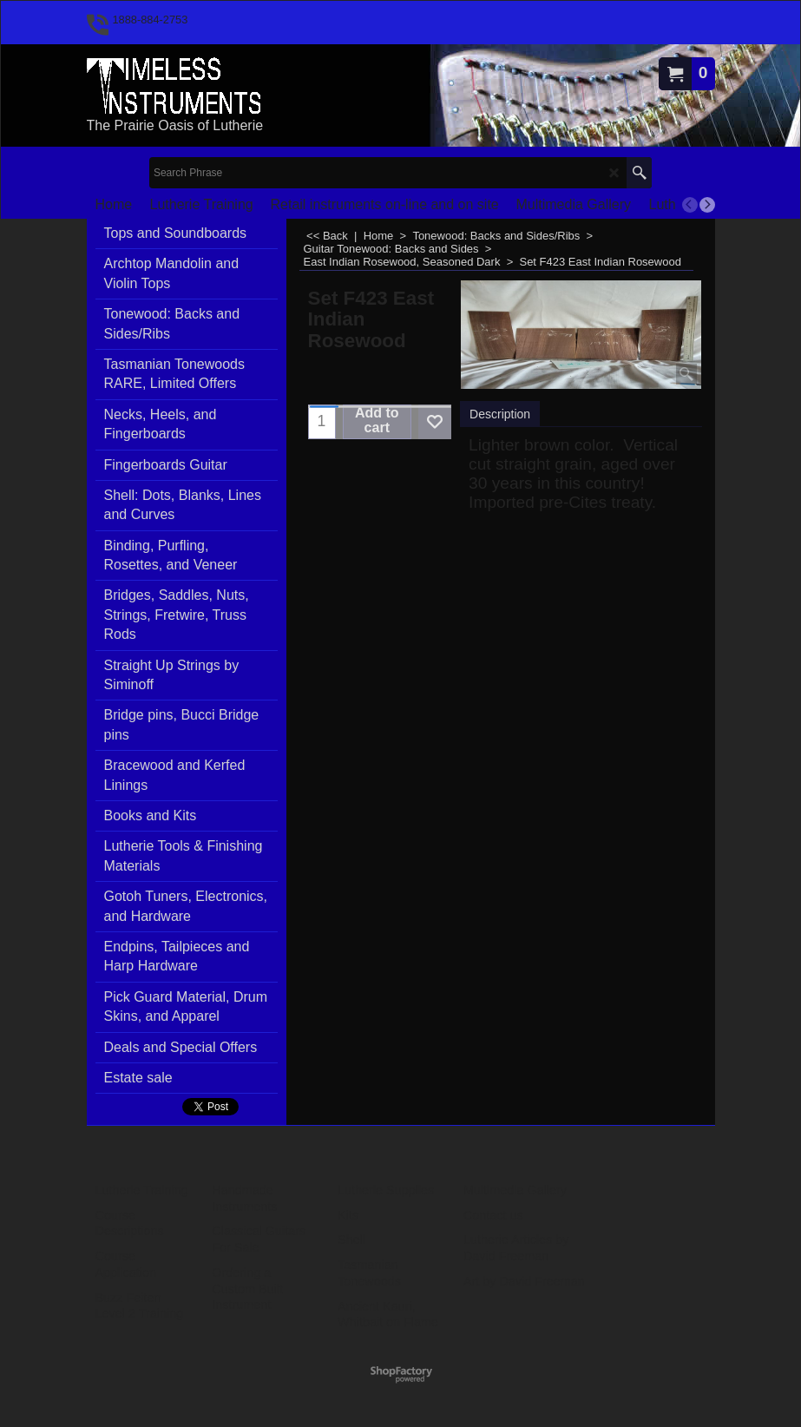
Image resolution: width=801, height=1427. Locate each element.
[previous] (690, 205)
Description (499, 414)
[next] (707, 205)
